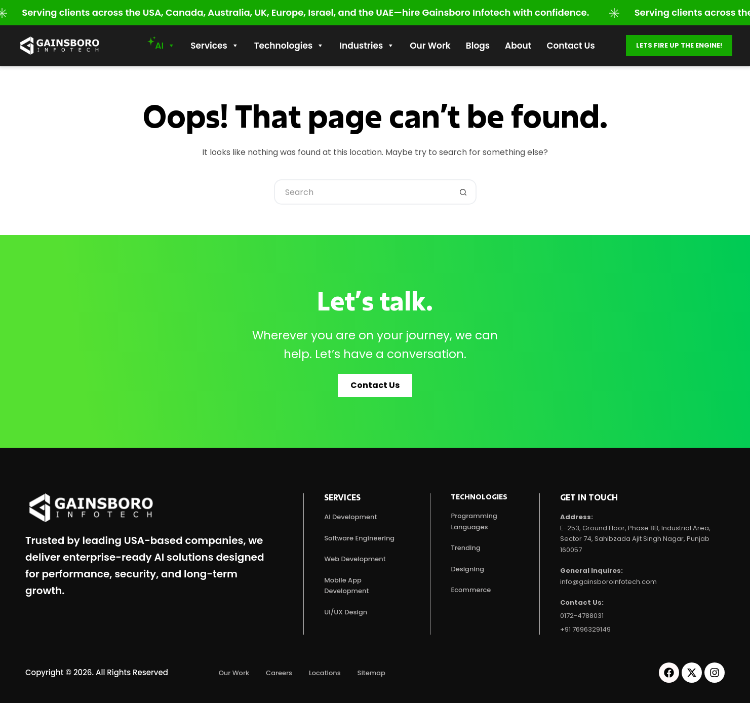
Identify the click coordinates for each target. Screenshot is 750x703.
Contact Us (570, 46)
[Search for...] (362, 192)
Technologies (289, 45)
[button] (375, 385)
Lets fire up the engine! (679, 45)
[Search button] (464, 192)
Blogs (478, 46)
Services (214, 45)
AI (165, 45)
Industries (366, 45)
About (518, 46)
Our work (430, 46)
